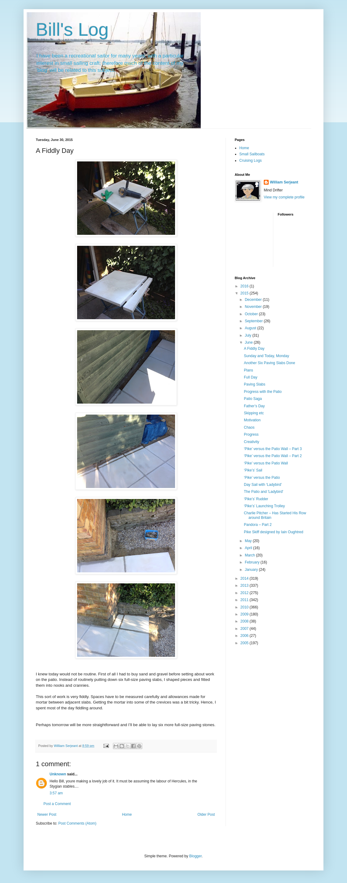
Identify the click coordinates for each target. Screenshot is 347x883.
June (249, 342)
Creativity (251, 442)
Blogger (195, 856)
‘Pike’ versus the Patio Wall (266, 463)
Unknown (58, 774)
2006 (245, 636)
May (249, 541)
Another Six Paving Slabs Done (269, 363)
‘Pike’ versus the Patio (262, 477)
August (251, 328)
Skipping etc (254, 413)
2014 (245, 578)
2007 (245, 628)
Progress (251, 434)
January (252, 569)
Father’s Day (254, 406)
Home (127, 814)
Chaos (249, 427)
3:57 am (56, 793)
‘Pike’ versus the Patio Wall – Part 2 (273, 456)
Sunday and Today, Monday (266, 356)
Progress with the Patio (263, 392)
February (252, 562)
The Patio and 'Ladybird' (263, 492)
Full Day (250, 377)
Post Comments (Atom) (77, 823)
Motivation (252, 420)
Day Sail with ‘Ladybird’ (263, 484)
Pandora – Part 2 (258, 525)
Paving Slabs (254, 384)
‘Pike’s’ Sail (253, 470)
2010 (245, 607)
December (254, 299)
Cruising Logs (250, 160)
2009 (245, 614)
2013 (245, 585)
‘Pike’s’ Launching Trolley (264, 506)
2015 (245, 293)
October (252, 314)
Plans (248, 370)
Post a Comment (57, 804)
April (249, 548)
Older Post (206, 814)
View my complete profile (284, 197)
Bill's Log (72, 29)
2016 (245, 286)
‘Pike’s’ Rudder (256, 499)
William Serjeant (284, 182)
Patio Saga (253, 399)
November (254, 307)
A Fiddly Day (254, 348)
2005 (245, 643)
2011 (245, 600)
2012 (245, 593)
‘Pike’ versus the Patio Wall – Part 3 (273, 449)
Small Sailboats (252, 154)
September (254, 321)
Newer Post (46, 814)
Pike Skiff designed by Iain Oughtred (273, 532)
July (248, 335)
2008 (245, 621)
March (250, 555)
